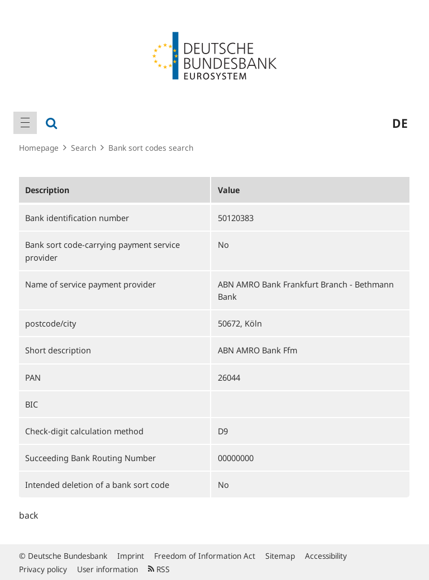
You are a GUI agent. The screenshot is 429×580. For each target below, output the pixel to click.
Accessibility (326, 555)
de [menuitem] (400, 122)
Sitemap (280, 555)
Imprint (130, 555)
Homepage (39, 147)
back (28, 515)
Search (83, 147)
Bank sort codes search (150, 147)
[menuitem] (25, 123)
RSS (159, 569)
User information (107, 569)
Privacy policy (43, 569)
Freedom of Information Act (204, 555)
